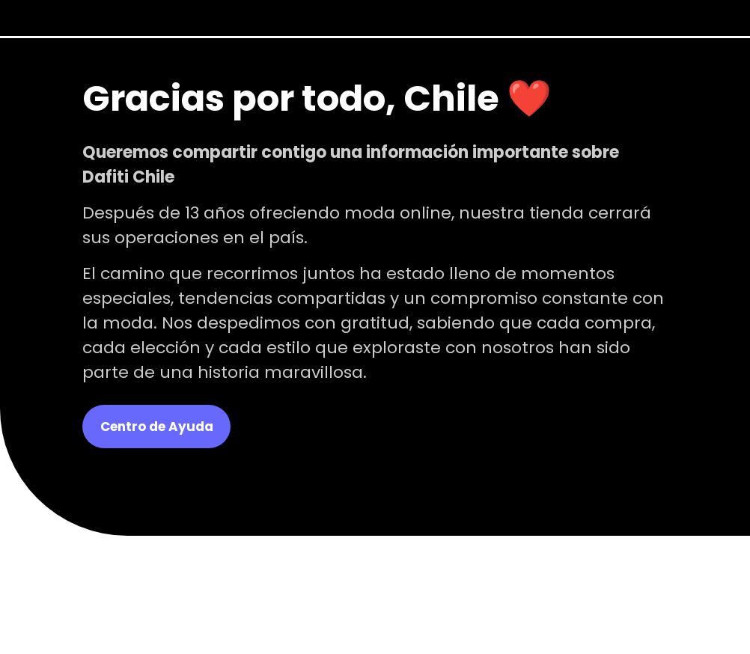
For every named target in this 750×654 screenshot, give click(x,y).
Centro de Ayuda (156, 427)
